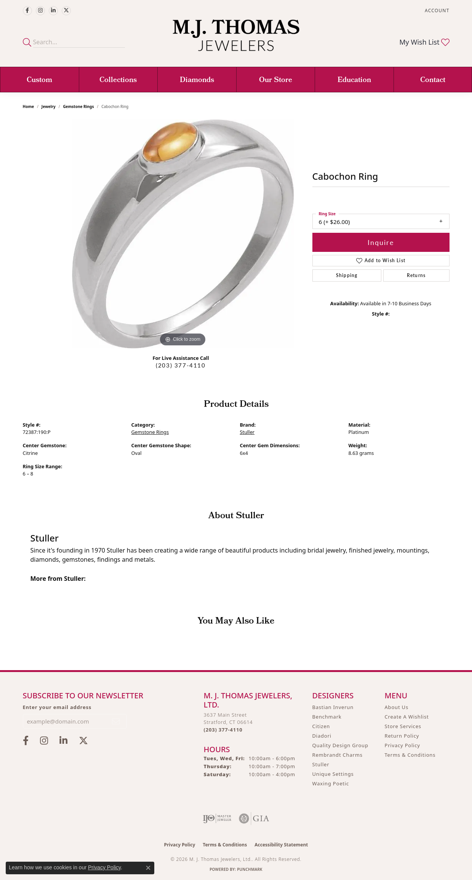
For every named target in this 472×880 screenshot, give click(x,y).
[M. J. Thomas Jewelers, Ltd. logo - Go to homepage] (236, 39)
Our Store (275, 80)
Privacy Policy (402, 745)
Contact (432, 80)
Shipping (347, 275)
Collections (118, 80)
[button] (436, 10)
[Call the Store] (223, 729)
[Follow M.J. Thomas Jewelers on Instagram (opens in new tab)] (40, 10)
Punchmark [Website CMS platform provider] (249, 869)
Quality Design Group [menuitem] (340, 745)
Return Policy (402, 735)
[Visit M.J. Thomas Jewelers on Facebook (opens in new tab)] (27, 10)
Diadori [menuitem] (321, 735)
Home (28, 106)
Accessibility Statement (281, 844)
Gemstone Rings (78, 106)
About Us (396, 707)
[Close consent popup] (148, 867)
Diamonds (197, 80)
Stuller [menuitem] (321, 764)
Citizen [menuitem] (321, 726)
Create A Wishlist (407, 716)
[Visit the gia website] (254, 818)
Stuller (247, 432)
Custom (39, 80)
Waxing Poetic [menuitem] (330, 783)
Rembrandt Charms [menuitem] (337, 754)
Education (354, 80)
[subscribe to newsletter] (116, 721)
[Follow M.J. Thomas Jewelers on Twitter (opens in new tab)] (66, 10)
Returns (416, 275)
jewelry (49, 106)
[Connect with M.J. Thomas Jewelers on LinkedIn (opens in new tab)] (53, 10)
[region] (183, 233)
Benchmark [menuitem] (327, 716)
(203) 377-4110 (180, 365)
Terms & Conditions (410, 754)
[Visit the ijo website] (217, 818)
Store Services (403, 726)
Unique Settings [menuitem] (333, 773)
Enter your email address (57, 707)
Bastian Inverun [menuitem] (333, 707)
